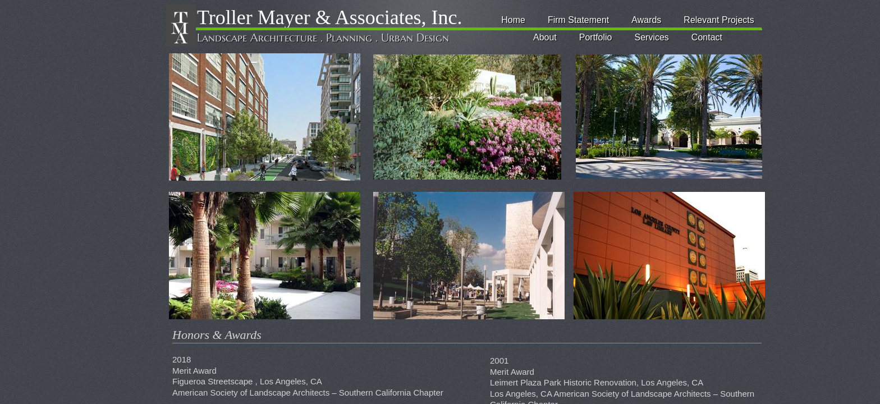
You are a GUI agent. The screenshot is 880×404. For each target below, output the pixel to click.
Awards (646, 20)
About (545, 37)
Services (652, 37)
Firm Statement (578, 20)
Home (513, 20)
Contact (706, 37)
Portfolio (595, 37)
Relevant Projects (719, 20)
